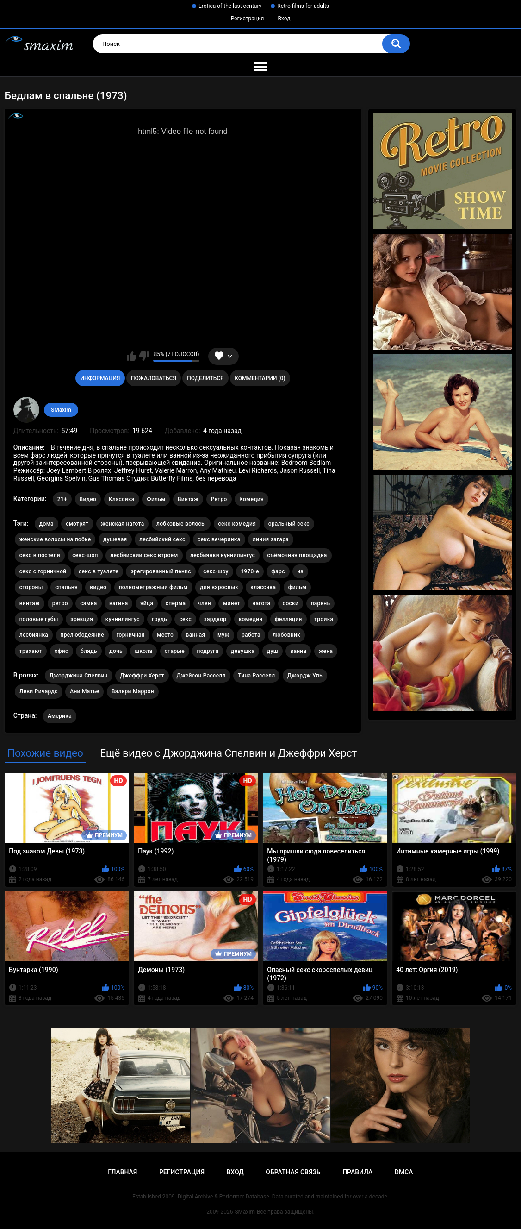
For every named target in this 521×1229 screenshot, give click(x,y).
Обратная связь (293, 1172)
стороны (31, 587)
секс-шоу (215, 571)
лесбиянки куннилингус (222, 555)
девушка (243, 651)
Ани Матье (84, 691)
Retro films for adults (303, 6)
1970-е (250, 571)
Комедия (251, 499)
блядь (89, 651)
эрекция (81, 619)
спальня (66, 587)
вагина (118, 603)
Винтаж (188, 499)
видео (98, 587)
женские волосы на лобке (55, 539)
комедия (251, 619)
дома (46, 523)
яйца (146, 603)
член (204, 603)
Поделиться (205, 378)
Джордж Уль (305, 675)
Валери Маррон (133, 691)
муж (223, 635)
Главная (122, 1172)
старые (175, 651)
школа (143, 651)
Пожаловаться (153, 378)
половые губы (38, 619)
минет (231, 603)
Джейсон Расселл (201, 675)
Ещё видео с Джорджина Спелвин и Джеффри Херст (228, 753)
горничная (130, 635)
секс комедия (237, 523)
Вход (284, 18)
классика (263, 587)
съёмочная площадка (297, 555)
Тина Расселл (256, 675)
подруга (207, 651)
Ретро (219, 499)
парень (320, 603)
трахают (31, 651)
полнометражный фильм (153, 587)
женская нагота (122, 523)
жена (326, 651)
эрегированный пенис (160, 571)
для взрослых (219, 587)
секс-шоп (85, 555)
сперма (176, 603)
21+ (62, 499)
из (300, 571)
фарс (278, 571)
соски (290, 603)
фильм (297, 587)
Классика (122, 499)
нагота (261, 603)
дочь (116, 651)
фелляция (288, 619)
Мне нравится (131, 356)
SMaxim (61, 410)
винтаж (29, 603)
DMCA (404, 1172)
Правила (357, 1172)
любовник (286, 635)
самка (88, 603)
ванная (195, 635)
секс (185, 619)
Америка (60, 716)
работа (251, 635)
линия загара (271, 539)
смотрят (77, 523)
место (165, 635)
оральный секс (289, 523)
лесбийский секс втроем (144, 555)
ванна (298, 651)
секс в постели (39, 555)
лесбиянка (33, 635)
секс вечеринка (219, 539)
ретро (60, 603)
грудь (159, 619)
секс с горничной (43, 571)
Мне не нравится (144, 356)
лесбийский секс (162, 539)
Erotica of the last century (229, 6)
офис (61, 651)
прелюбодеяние (82, 635)
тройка (323, 619)
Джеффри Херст (142, 675)
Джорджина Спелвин (79, 675)
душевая (115, 539)
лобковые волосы (181, 523)
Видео (88, 499)
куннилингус (122, 619)
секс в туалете (98, 571)
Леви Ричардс (38, 691)
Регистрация (247, 18)
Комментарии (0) (260, 378)
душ (272, 651)
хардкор (215, 619)
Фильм (156, 499)
